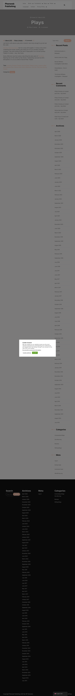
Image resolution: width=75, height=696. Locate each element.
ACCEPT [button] (35, 352)
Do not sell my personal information (31, 350)
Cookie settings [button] (27, 353)
